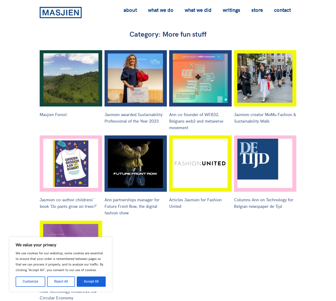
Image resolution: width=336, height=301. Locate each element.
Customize (30, 281)
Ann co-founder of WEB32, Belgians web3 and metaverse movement (196, 120)
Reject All (61, 281)
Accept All (91, 281)
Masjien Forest (53, 114)
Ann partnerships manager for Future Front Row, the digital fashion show (132, 206)
